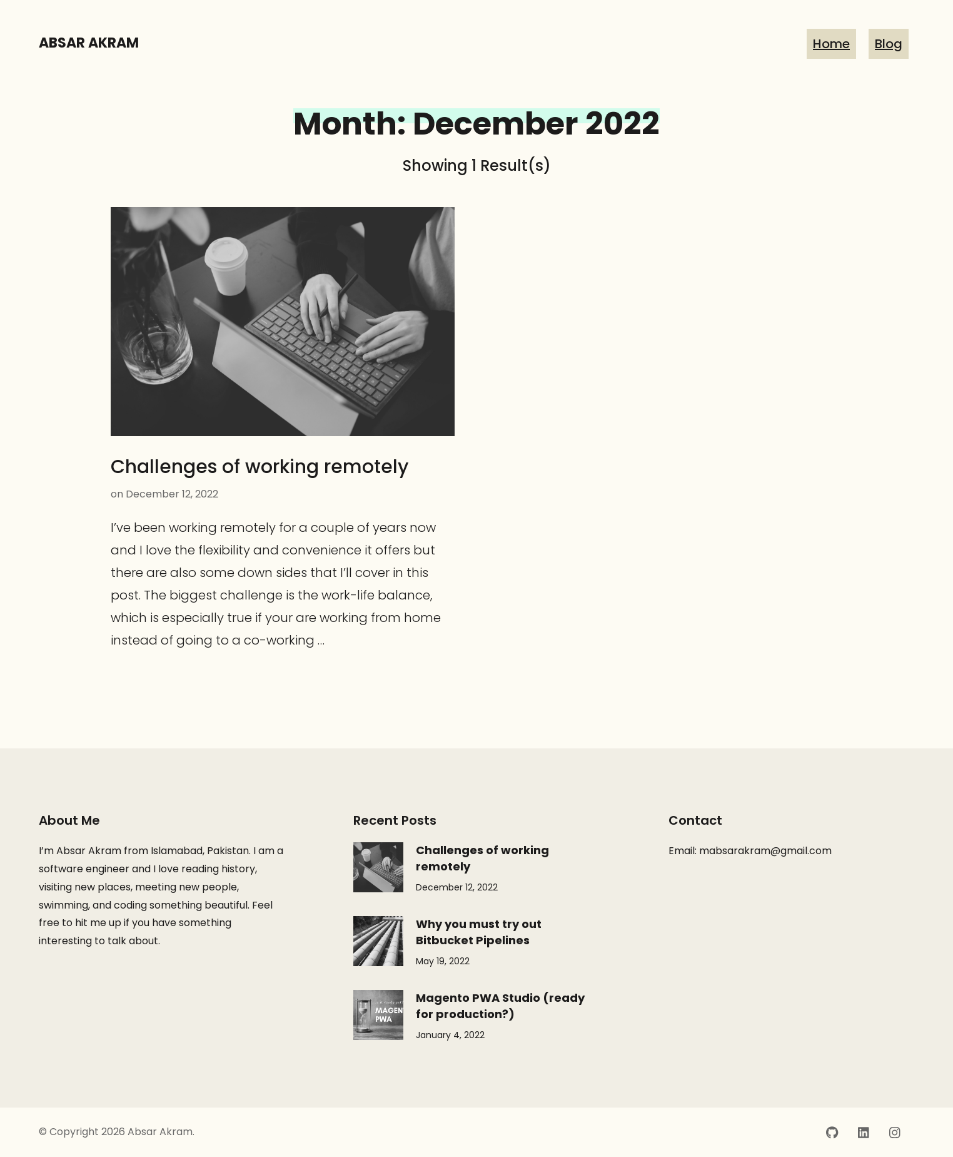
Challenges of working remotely (259, 467)
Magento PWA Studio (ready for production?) (500, 1006)
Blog (888, 44)
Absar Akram (89, 43)
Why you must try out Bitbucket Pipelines (479, 932)
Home (831, 44)
